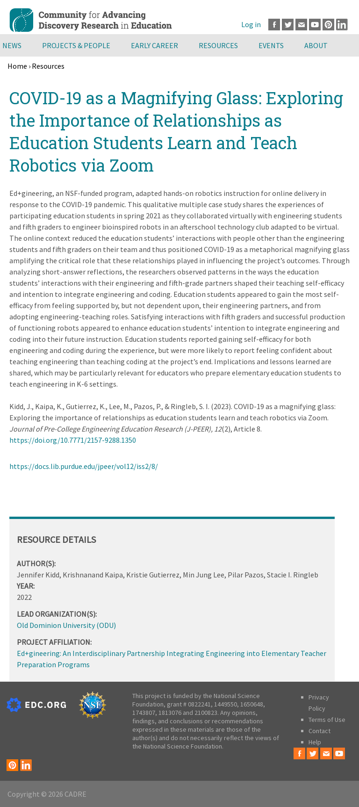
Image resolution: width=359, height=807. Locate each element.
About (316, 45)
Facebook (274, 24)
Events (271, 45)
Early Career (154, 45)
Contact (319, 731)
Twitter (288, 24)
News (12, 45)
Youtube (315, 24)
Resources (218, 45)
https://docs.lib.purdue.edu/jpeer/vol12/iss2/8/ (83, 466)
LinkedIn (342, 24)
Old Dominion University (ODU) (66, 625)
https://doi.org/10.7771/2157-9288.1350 (72, 440)
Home (17, 66)
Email (301, 24)
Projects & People (76, 45)
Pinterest (328, 24)
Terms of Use (327, 719)
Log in (251, 24)
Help (315, 742)
